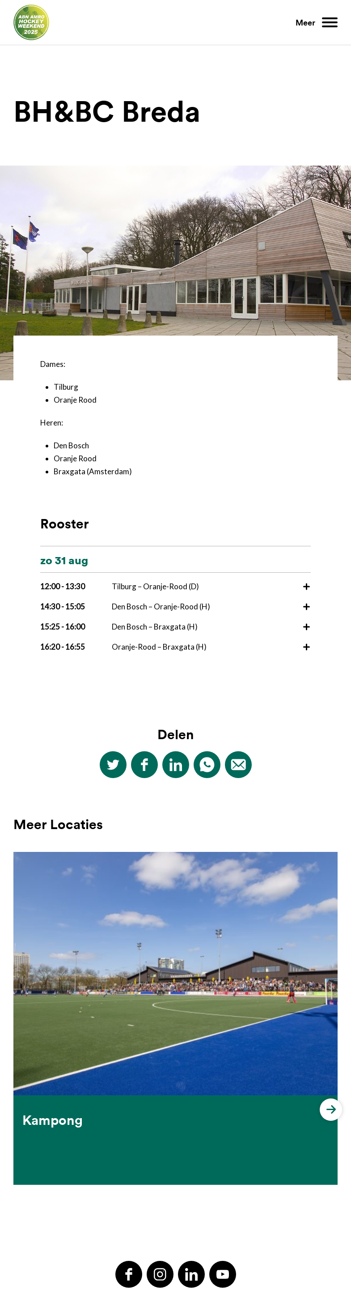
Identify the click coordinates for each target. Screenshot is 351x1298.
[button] (331, 984)
